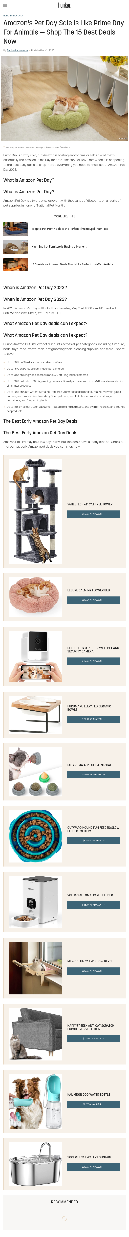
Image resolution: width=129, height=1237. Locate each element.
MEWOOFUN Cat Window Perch (90, 961)
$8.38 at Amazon (92, 841)
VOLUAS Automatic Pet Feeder (90, 895)
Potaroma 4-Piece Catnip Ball (90, 765)
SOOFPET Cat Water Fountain (89, 1157)
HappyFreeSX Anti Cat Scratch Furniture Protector (90, 1027)
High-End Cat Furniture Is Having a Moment (59, 246)
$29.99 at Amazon (92, 1167)
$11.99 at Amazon (92, 1104)
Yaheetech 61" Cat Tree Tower (90, 504)
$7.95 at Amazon (92, 1039)
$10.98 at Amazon (91, 774)
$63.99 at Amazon (92, 514)
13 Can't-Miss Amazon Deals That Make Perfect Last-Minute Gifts (72, 264)
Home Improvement (14, 16)
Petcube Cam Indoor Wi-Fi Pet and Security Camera (93, 650)
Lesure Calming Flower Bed (88, 590)
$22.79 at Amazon (92, 719)
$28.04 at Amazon (92, 600)
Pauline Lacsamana (17, 50)
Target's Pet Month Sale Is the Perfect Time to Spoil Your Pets (70, 229)
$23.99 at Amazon (92, 971)
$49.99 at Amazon (92, 661)
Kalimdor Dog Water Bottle (88, 1095)
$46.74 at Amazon (92, 905)
